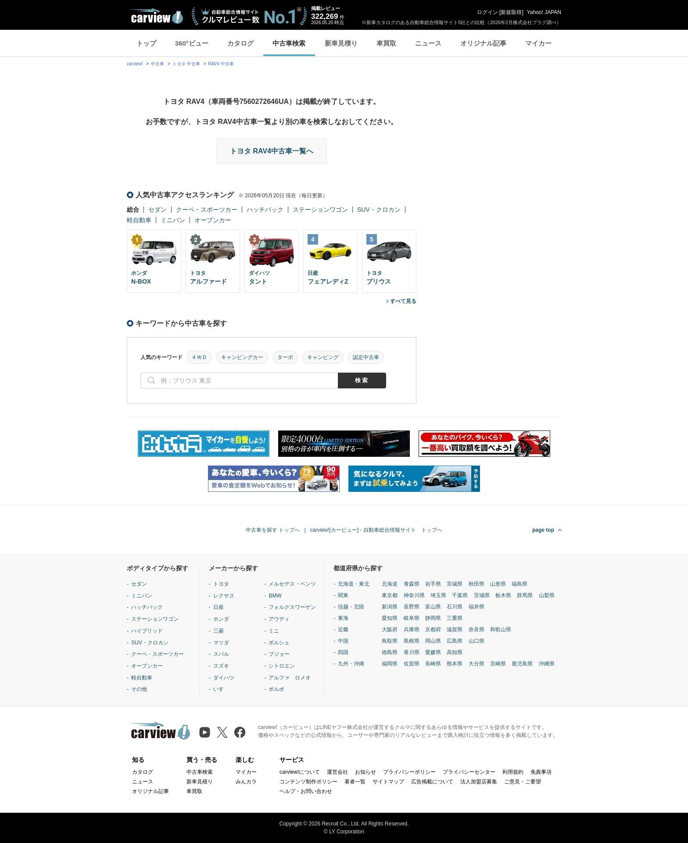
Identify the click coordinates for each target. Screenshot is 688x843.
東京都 (390, 595)
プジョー (279, 654)
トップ (146, 43)
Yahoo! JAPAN (544, 12)
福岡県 (390, 664)
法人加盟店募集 (478, 782)
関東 (343, 595)
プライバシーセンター (469, 772)
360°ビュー (191, 43)
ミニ (274, 631)
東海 (343, 618)
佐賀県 (411, 664)
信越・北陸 (351, 607)
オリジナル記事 (483, 43)
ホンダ (221, 619)
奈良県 (476, 629)
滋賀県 (454, 629)
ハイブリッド (147, 631)
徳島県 (390, 652)
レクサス (223, 596)
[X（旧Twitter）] (222, 732)
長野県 (411, 607)
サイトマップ (388, 782)
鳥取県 (390, 641)
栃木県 (503, 595)
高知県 (454, 652)
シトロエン (282, 666)
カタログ (240, 43)
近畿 (343, 629)
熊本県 (454, 664)
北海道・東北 (353, 584)
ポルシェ (279, 643)
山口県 (476, 641)
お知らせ (365, 772)
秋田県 (476, 584)
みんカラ (246, 782)
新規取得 (511, 12)
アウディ (279, 619)
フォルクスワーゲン (292, 607)
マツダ (221, 643)
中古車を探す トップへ (273, 530)
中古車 (157, 63)
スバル (221, 654)
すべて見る (403, 301)
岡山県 (433, 641)
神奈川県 (414, 595)
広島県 (454, 641)
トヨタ (221, 584)
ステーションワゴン (320, 209)
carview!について (300, 772)
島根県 (411, 641)
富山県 (433, 607)
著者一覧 (355, 782)
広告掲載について (432, 782)
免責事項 (541, 772)
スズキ (221, 666)
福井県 (476, 607)
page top (543, 530)
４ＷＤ (199, 357)
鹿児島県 (522, 664)
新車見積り (341, 43)
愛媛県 (433, 652)
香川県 (411, 652)
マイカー (538, 43)
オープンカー (212, 220)
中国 (343, 641)
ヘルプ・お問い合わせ (306, 791)
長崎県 (433, 664)
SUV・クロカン (379, 209)
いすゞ (221, 689)
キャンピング (323, 357)
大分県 (476, 664)
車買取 (386, 43)
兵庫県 (411, 629)
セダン (157, 209)
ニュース (428, 43)
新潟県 (390, 607)
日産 (218, 607)
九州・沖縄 (351, 664)
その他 (139, 689)
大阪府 (390, 629)
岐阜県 (411, 618)
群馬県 (525, 595)
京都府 (433, 629)
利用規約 (512, 772)
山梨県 (547, 595)
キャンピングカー (242, 357)
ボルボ (276, 689)
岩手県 (433, 584)
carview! (135, 63)
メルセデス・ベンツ (292, 584)
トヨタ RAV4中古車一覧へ (271, 151)
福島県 (519, 584)
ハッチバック (265, 209)
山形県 (498, 584)
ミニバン (173, 220)
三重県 (454, 618)
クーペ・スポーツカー (206, 209)
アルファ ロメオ (290, 678)
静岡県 (433, 618)
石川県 (454, 607)
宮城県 (454, 584)
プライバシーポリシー (409, 772)
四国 (343, 652)
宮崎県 (498, 664)
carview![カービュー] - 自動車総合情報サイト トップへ (376, 530)
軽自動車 (139, 220)
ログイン (487, 12)
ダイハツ (223, 678)
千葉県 (460, 595)
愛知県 (390, 618)
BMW (275, 596)
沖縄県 (547, 664)
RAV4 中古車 (220, 63)
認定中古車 (366, 357)
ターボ (285, 357)
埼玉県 (438, 595)
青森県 (411, 584)
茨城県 (482, 595)
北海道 (390, 584)
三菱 (218, 631)
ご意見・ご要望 (522, 782)
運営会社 (337, 772)
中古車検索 (288, 43)
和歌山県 (500, 629)
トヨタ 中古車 (186, 63)
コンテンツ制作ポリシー (308, 782)
